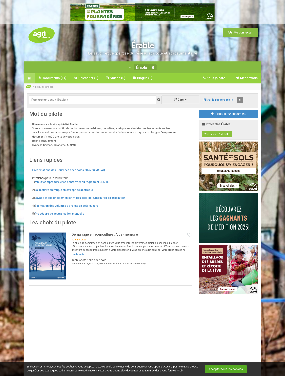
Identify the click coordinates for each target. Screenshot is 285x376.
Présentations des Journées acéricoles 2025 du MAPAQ (68, 170)
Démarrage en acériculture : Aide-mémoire (105, 235)
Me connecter (240, 32)
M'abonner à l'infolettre (217, 134)
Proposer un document (228, 114)
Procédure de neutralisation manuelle (59, 214)
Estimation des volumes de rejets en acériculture (66, 206)
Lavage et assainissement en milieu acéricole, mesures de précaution (80, 198)
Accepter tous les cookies (226, 369)
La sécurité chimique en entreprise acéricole (64, 190)
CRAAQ (194, 366)
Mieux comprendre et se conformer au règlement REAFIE (72, 182)
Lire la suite (78, 254)
